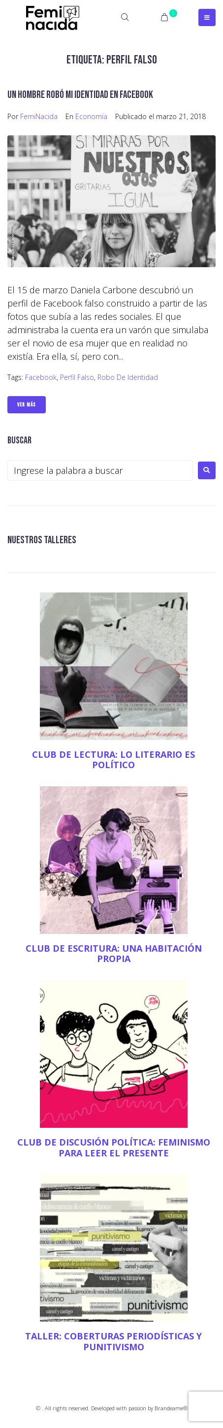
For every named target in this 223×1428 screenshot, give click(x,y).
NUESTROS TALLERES (41, 540)
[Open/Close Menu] (207, 17)
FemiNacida (39, 116)
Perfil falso (77, 377)
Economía (91, 116)
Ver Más (26, 405)
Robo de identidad (127, 377)
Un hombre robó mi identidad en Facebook (80, 95)
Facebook (41, 377)
